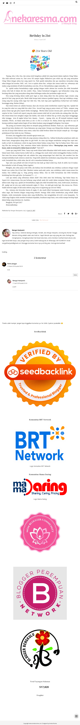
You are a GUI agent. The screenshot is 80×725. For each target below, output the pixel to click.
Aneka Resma (53, 723)
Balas (75, 275)
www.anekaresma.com (35, 723)
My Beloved (44, 220)
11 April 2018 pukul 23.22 (20, 283)
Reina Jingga (12, 264)
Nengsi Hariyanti (19, 281)
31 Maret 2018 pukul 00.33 (15, 266)
